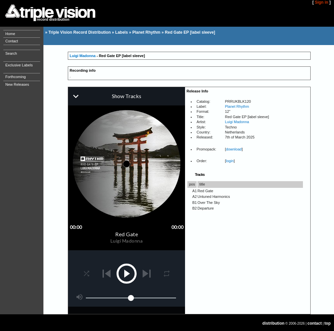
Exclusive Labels (19, 65)
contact (315, 323)
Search (11, 53)
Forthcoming (15, 77)
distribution (274, 323)
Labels (121, 32)
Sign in (321, 2)
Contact (11, 41)
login (230, 161)
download (234, 149)
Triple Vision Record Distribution (79, 32)
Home (10, 34)
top (327, 323)
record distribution (53, 19)
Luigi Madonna (83, 56)
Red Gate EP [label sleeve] (190, 32)
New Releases (17, 84)
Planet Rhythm (146, 32)
